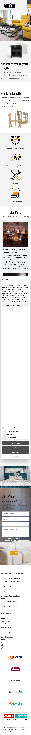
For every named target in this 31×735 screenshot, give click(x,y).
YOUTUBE (6, 648)
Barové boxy (7, 586)
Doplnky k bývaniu (9, 589)
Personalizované (12, 431)
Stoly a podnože (8, 584)
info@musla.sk (5, 632)
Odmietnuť (15, 452)
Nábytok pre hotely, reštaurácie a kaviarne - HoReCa (14, 251)
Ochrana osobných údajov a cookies (15, 305)
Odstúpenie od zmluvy (10, 606)
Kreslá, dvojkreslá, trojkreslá (12, 579)
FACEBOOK (7, 642)
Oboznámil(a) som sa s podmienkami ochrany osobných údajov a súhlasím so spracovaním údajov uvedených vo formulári (15, 543)
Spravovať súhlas (22, 731)
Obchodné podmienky (10, 601)
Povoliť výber (15, 447)
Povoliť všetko (15, 443)
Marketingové (11, 437)
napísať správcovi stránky (15, 729)
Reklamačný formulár (10, 604)
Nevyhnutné (11, 428)
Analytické (10, 434)
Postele (6, 591)
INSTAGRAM (7, 645)
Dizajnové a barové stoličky (12, 581)
